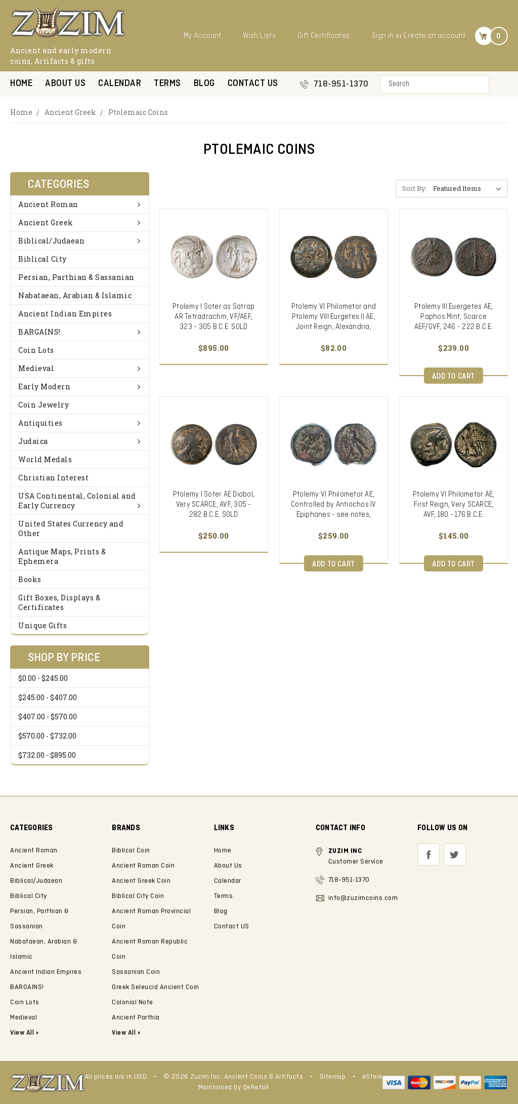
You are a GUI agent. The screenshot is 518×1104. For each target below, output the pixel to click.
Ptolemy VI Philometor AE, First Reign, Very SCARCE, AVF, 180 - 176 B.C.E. (453, 504)
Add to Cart (453, 376)
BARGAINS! (79, 332)
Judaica (79, 441)
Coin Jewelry (43, 405)
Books (29, 579)
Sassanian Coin (136, 972)
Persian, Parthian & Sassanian (76, 277)
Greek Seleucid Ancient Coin (155, 987)
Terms (167, 84)
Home (21, 84)
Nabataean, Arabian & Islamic (75, 295)
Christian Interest (53, 477)
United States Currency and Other (70, 528)
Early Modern (79, 386)
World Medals (45, 459)
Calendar (119, 84)
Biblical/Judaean (79, 241)
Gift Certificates (323, 35)
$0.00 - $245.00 (43, 678)
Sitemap (333, 1077)
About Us (65, 84)
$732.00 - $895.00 (47, 755)
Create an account (434, 35)
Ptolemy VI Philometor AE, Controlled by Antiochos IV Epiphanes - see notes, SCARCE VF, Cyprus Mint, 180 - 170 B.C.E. (333, 515)
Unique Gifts (42, 625)
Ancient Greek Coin (141, 881)
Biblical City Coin (138, 896)
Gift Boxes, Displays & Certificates (59, 602)
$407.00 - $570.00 (47, 716)
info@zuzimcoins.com (363, 898)
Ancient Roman (79, 204)
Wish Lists (259, 35)
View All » (126, 1033)
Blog (204, 84)
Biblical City (42, 259)
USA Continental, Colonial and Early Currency (79, 500)
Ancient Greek (70, 112)
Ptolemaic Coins (138, 112)
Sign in (383, 35)
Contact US (253, 84)
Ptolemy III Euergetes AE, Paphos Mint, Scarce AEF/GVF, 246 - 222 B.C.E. (453, 317)
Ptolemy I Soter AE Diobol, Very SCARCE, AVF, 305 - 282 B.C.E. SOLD (214, 504)
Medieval (79, 368)
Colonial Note (132, 1002)
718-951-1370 (341, 84)
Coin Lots (36, 350)
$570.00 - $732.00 (47, 736)
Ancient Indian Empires (65, 313)
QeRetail (256, 1087)
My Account (203, 35)
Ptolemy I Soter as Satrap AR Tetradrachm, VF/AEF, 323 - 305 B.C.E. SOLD (213, 317)
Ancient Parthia (136, 1017)
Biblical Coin (131, 850)
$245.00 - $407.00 (47, 697)
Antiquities (79, 423)
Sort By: (414, 188)
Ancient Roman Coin (143, 866)
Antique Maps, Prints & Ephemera (62, 556)
